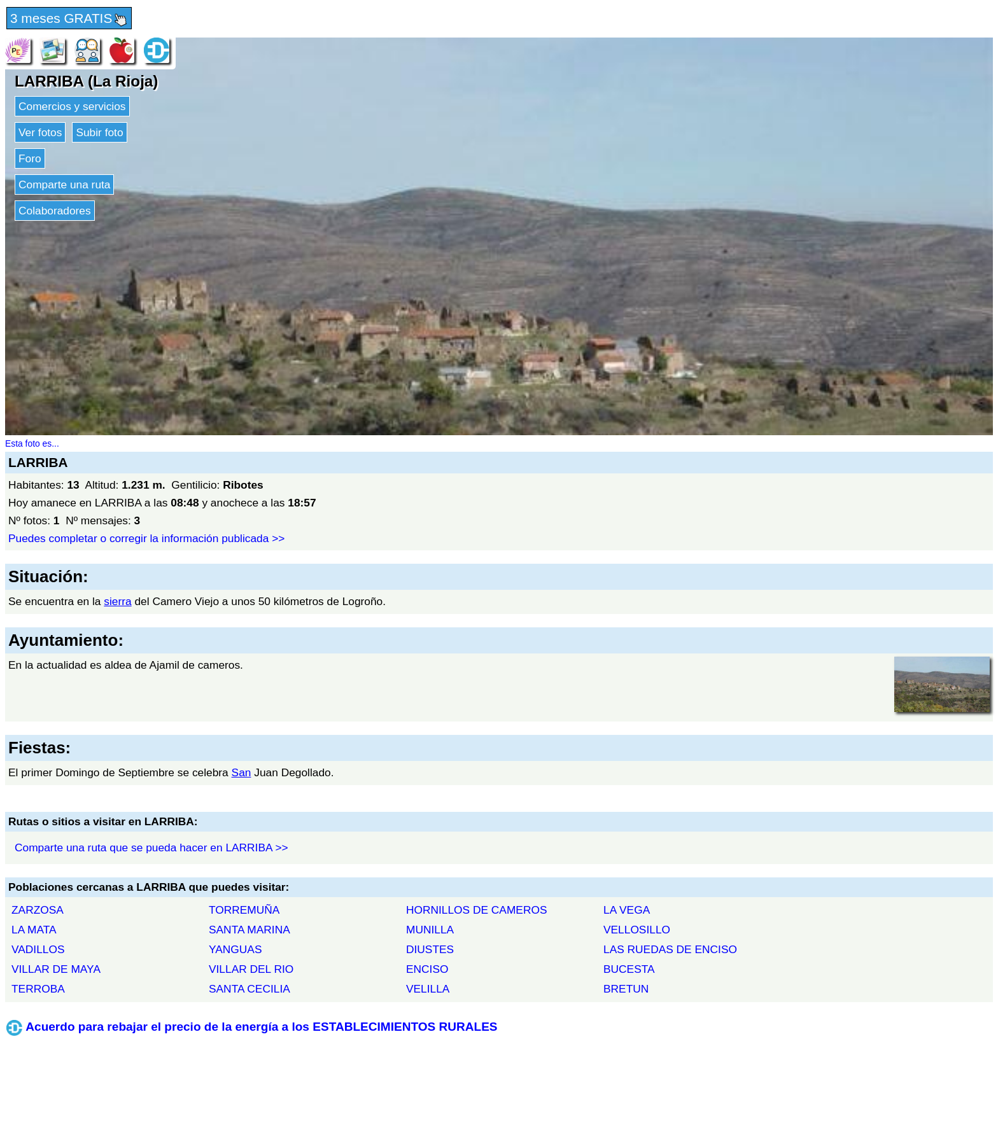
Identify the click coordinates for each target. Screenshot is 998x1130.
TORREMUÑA (244, 909)
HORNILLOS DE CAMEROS (476, 909)
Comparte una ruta (64, 184)
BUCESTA (629, 969)
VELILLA (427, 988)
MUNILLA (430, 929)
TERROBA (38, 988)
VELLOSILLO (636, 929)
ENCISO (427, 969)
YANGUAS (235, 949)
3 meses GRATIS (69, 19)
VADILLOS (37, 949)
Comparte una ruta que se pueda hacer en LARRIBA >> (151, 847)
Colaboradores (54, 210)
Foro (29, 158)
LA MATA (34, 929)
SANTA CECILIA (249, 988)
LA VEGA (626, 909)
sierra (117, 601)
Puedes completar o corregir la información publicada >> (146, 538)
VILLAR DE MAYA (56, 969)
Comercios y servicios (72, 106)
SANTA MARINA (249, 929)
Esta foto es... (32, 443)
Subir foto (99, 132)
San (241, 772)
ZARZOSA (37, 909)
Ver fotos (40, 132)
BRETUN (626, 988)
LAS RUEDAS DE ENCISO (670, 949)
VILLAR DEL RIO (251, 969)
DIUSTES (430, 949)
